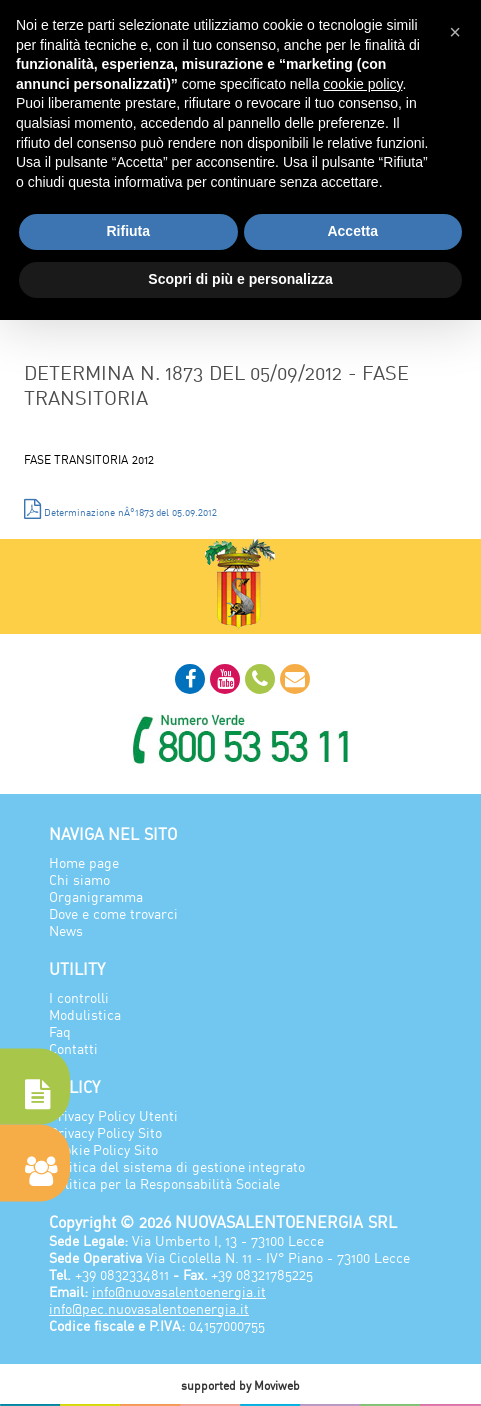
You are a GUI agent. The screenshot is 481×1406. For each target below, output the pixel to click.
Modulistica (85, 1014)
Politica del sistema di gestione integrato (177, 1166)
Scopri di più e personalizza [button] (240, 279)
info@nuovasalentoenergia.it (179, 1291)
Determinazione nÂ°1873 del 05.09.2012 (120, 509)
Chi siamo (79, 879)
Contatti (73, 1048)
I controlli (79, 997)
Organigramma (96, 896)
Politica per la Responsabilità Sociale (164, 1183)
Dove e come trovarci (113, 913)
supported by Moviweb (241, 1385)
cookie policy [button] (362, 84)
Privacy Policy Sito (105, 1132)
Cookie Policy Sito (103, 1149)
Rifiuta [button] (128, 231)
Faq (60, 1031)
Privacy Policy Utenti (113, 1115)
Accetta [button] (352, 231)
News (66, 930)
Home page (84, 862)
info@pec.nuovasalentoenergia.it (149, 1308)
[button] (455, 32)
